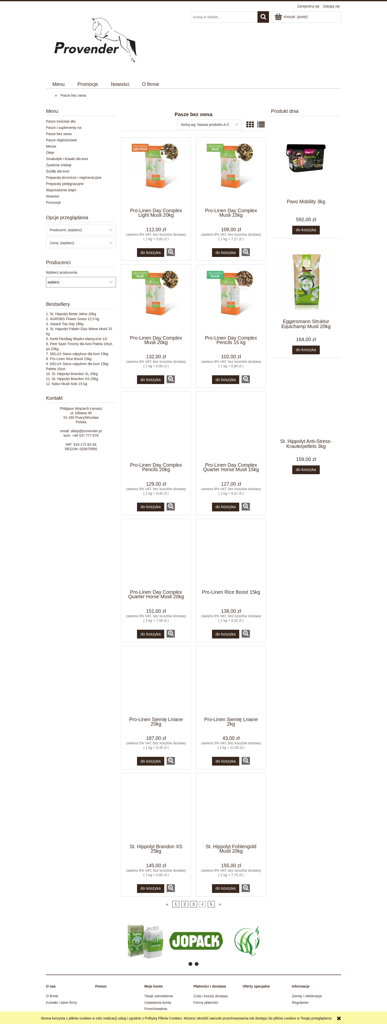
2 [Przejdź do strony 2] (185, 904)
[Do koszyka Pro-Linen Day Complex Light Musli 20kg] (150, 252)
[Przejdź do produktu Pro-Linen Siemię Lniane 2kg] (231, 681)
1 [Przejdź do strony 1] (176, 904)
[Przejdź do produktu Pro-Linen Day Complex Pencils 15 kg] (231, 299)
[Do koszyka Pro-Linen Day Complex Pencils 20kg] (150, 507)
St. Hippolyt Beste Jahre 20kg (73, 314)
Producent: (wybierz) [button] (66, 230)
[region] (193, 941)
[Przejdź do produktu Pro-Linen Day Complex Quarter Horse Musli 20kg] (156, 554)
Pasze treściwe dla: (61, 121)
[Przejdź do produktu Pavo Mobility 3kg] (306, 169)
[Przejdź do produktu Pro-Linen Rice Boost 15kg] (231, 554)
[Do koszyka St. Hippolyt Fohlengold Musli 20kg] (226, 888)
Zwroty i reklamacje (307, 996)
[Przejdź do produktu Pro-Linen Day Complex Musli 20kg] (156, 299)
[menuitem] (58, 84)
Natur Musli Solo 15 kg (69, 384)
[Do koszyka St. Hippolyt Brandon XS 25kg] (150, 888)
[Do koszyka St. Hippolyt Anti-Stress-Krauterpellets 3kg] (306, 469)
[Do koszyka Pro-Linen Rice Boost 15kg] (226, 634)
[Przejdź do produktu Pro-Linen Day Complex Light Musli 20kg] (156, 172)
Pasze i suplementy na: (64, 128)
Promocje (53, 203)
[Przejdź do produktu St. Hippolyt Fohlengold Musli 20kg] (231, 808)
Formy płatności (206, 1003)
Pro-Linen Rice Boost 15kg (71, 359)
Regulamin (300, 1003)
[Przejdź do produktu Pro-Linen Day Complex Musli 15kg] (231, 172)
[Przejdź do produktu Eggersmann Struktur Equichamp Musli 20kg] (306, 289)
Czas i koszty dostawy (211, 996)
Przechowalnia (155, 1009)
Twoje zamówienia (158, 996)
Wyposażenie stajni (61, 190)
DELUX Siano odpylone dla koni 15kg (79, 354)
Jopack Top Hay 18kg (67, 324)
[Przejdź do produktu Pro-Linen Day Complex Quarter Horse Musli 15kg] (231, 426)
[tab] (190, 964)
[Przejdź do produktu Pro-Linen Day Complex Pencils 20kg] (156, 426)
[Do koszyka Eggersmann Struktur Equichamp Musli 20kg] (306, 350)
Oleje (50, 153)
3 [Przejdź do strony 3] (193, 904)
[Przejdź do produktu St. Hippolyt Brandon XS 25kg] (156, 808)
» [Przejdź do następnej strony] (219, 904)
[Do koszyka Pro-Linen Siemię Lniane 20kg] (150, 761)
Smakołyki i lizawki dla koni (67, 159)
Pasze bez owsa (59, 134)
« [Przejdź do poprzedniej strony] (167, 904)
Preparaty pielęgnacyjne (65, 184)
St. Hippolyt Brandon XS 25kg (75, 379)
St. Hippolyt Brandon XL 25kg (75, 374)
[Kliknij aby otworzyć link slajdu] (181, 941)
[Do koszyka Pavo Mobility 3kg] (306, 230)
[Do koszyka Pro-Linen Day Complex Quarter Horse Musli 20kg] (150, 634)
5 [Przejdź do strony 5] (211, 904)
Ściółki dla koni (57, 171)
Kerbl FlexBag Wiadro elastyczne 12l (78, 339)
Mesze (51, 146)
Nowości (52, 196)
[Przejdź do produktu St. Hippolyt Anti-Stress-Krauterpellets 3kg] (306, 409)
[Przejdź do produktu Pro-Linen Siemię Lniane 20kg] (156, 681)
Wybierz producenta (61, 272)
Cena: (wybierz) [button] (62, 243)
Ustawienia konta (157, 1003)
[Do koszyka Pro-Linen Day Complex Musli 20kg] (150, 379)
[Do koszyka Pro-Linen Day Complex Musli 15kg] (226, 252)
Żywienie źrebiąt (58, 165)
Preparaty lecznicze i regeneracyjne (74, 178)
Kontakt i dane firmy (61, 1003)
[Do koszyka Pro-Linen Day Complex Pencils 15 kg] (226, 379)
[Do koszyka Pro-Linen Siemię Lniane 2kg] (226, 761)
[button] (170, 252)
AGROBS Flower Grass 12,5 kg (74, 319)
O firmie (52, 996)
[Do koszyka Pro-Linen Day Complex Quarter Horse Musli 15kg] (226, 507)
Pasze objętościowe (61, 140)
